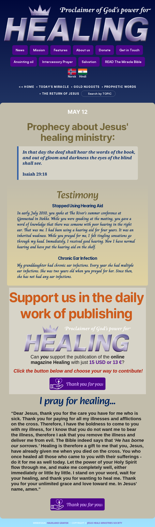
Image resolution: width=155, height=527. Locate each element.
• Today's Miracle (52, 86)
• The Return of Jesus (59, 93)
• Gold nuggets (85, 86)
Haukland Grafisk (57, 522)
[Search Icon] (96, 94)
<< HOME (26, 86)
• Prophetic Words (119, 86)
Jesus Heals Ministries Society (104, 522)
